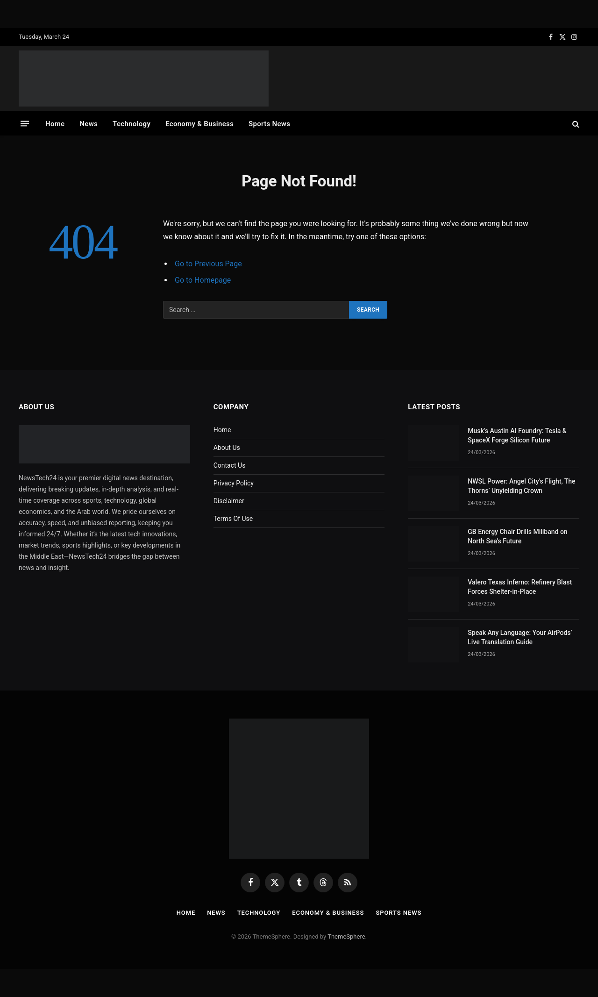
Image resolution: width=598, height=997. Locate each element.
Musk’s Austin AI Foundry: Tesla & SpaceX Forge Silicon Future (517, 435)
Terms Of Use (233, 518)
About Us (227, 447)
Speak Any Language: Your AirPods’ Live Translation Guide (520, 637)
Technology (131, 124)
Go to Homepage (203, 280)
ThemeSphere (346, 936)
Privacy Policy (234, 483)
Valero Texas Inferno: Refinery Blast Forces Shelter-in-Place (520, 586)
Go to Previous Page (208, 263)
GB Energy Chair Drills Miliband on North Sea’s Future (517, 536)
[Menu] (25, 123)
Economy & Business (199, 124)
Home (54, 124)
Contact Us (230, 465)
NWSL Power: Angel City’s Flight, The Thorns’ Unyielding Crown (521, 485)
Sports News (269, 124)
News (88, 124)
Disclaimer (229, 501)
